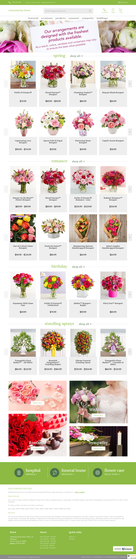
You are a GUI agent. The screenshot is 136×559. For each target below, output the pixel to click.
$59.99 (53, 149)
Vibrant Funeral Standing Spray (83, 361)
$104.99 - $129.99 (83, 206)
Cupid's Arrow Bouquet (113, 141)
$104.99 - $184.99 (53, 369)
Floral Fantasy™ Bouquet (53, 93)
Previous (6, 83)
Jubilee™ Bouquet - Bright (83, 304)
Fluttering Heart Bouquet (83, 142)
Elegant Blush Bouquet (113, 92)
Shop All (75, 56)
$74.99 (23, 101)
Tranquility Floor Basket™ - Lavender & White (113, 362)
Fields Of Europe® (23, 92)
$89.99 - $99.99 (53, 101)
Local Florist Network (111, 557)
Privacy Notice (97, 557)
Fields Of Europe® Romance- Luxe (83, 199)
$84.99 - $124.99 (23, 369)
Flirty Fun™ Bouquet (113, 303)
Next (130, 83)
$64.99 (83, 254)
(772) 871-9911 (16, 2)
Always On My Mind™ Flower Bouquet (23, 199)
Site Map (123, 557)
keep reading (80, 492)
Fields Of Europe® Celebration (53, 304)
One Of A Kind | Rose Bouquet (23, 247)
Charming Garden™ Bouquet (83, 93)
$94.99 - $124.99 (23, 254)
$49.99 (83, 149)
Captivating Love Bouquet (23, 142)
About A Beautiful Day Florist (20, 488)
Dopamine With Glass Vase (23, 304)
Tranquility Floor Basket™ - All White (23, 361)
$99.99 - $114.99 (23, 149)
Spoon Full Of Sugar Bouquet (53, 142)
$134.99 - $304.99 (83, 369)
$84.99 (83, 101)
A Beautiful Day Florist (19, 10)
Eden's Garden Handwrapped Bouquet (113, 247)
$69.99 (23, 311)
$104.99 (113, 206)
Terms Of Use (86, 557)
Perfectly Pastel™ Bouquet (53, 247)
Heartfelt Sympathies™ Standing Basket (53, 362)
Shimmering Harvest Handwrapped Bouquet (83, 247)
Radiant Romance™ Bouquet (113, 199)
